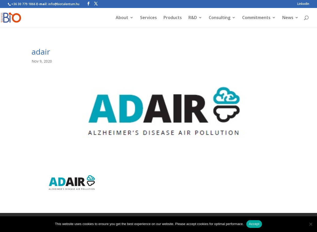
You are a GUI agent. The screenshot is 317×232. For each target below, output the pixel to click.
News (287, 18)
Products (173, 18)
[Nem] (310, 224)
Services (148, 18)
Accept (254, 224)
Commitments (256, 18)
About (122, 18)
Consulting (219, 18)
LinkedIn (303, 4)
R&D (192, 18)
